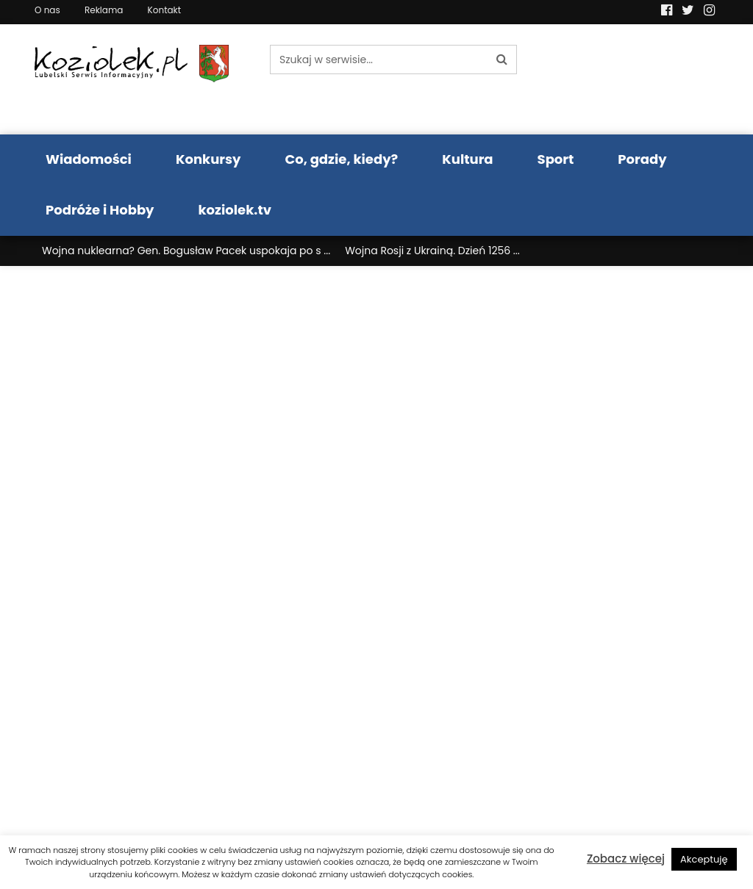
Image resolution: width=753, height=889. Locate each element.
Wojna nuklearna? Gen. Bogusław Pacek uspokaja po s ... (186, 250)
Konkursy (208, 159)
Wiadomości (89, 159)
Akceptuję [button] (704, 859)
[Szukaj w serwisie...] (379, 59)
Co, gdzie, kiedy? (341, 159)
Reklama (104, 10)
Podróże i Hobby (100, 210)
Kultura (467, 159)
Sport (556, 159)
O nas (47, 10)
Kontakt (165, 10)
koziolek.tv (235, 210)
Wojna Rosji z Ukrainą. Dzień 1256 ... (432, 250)
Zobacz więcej (626, 858)
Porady (642, 159)
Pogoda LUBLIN (641, 79)
